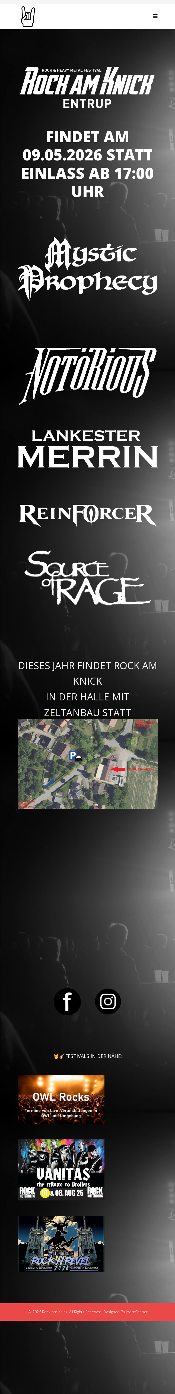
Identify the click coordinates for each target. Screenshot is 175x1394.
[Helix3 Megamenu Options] (155, 16)
